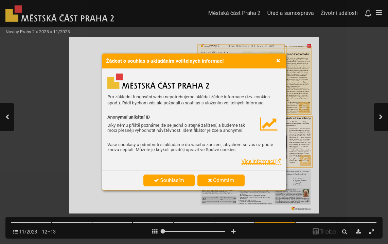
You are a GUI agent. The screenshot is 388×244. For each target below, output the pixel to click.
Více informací (261, 161)
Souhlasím (169, 180)
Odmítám (221, 180)
